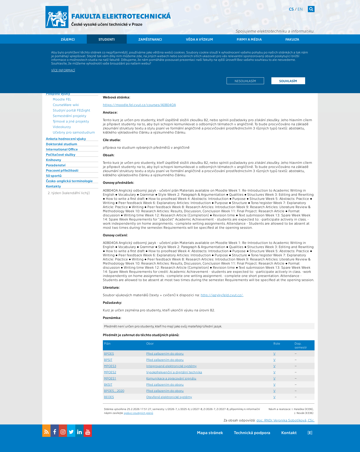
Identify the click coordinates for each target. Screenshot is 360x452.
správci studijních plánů (138, 412)
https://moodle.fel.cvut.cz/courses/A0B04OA (139, 105)
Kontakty (53, 186)
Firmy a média (249, 39)
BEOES (109, 397)
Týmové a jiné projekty (71, 121)
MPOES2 (110, 372)
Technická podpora (252, 432)
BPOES (109, 353)
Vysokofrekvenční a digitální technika (174, 372)
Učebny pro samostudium (74, 132)
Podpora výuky (58, 93)
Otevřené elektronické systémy (169, 397)
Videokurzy (62, 127)
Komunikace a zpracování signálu (171, 378)
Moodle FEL (62, 99)
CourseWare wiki (66, 105)
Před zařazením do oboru (165, 353)
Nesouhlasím (245, 81)
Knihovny (53, 160)
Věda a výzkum (199, 39)
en (300, 8)
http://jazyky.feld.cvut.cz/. (222, 295)
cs (291, 8)
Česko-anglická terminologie (69, 181)
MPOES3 (110, 366)
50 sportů (54, 175)
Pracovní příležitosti (62, 170)
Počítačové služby (60, 154)
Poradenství (55, 165)
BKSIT (108, 384)
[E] (310, 432)
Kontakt (289, 432)
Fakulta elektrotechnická (121, 15)
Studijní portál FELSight (71, 110)
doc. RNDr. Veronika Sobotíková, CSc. (285, 420)
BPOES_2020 (114, 391)
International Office (62, 149)
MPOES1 (110, 378)
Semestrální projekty (69, 116)
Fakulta (292, 39)
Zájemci (68, 39)
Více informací (63, 70)
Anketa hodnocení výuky (66, 139)
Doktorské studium (61, 144)
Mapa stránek (210, 432)
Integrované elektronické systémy (171, 366)
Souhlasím (288, 81)
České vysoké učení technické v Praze (106, 24)
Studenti (106, 39)
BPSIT (108, 360)
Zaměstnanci (150, 39)
